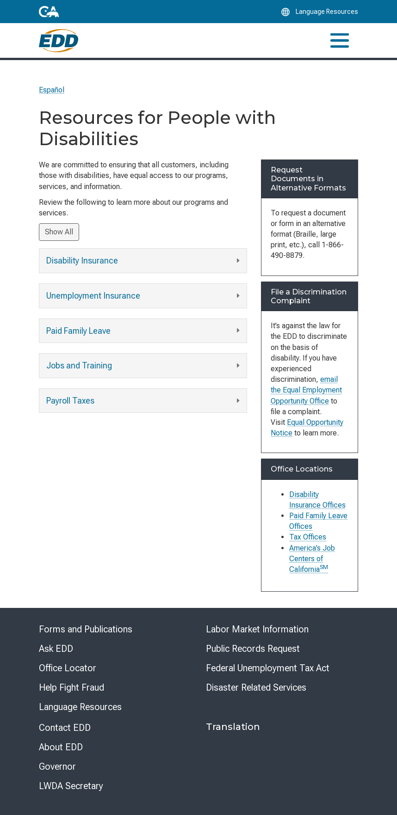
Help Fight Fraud (71, 687)
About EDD (61, 747)
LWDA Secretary (71, 785)
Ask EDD (56, 648)
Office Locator (67, 668)
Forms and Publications (85, 629)
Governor (57, 766)
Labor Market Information (257, 629)
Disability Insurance (144, 261)
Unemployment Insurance (144, 296)
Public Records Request (253, 648)
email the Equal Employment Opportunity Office (306, 390)
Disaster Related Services (256, 687)
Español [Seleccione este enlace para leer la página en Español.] (51, 90)
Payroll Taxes (144, 401)
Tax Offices (307, 537)
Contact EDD (65, 727)
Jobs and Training (144, 366)
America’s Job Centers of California (312, 559)
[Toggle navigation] (339, 40)
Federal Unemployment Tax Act (267, 668)
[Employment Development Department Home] (58, 40)
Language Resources (80, 706)
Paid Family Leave (144, 330)
